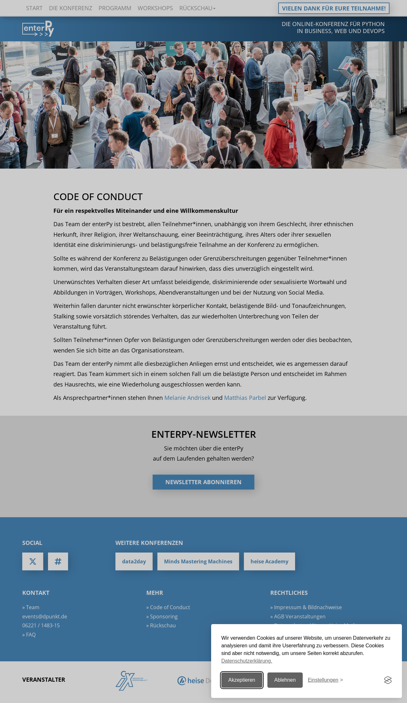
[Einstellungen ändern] (325, 680)
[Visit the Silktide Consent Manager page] (388, 680)
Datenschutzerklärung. (246, 661)
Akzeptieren (241, 680)
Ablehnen (285, 680)
